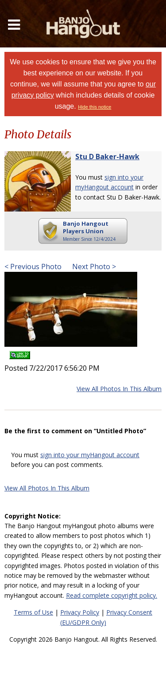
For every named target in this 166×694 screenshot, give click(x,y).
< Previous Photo (33, 266)
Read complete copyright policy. (111, 595)
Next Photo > (93, 266)
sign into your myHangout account (89, 455)
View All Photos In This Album (119, 388)
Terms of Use (33, 612)
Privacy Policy (79, 612)
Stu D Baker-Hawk (107, 156)
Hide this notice (94, 107)
